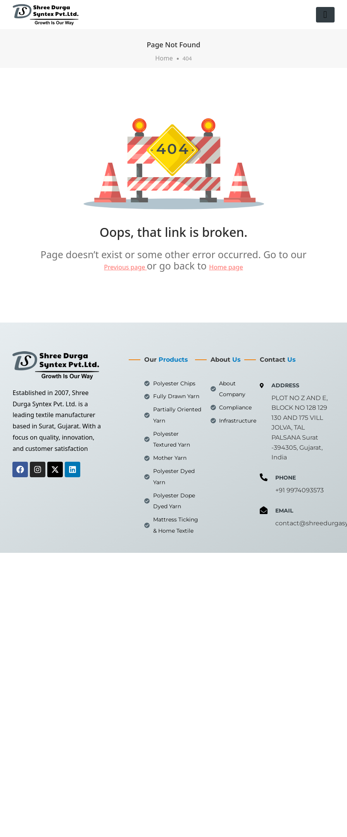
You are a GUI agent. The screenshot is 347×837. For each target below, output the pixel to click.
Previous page (125, 267)
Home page (226, 267)
